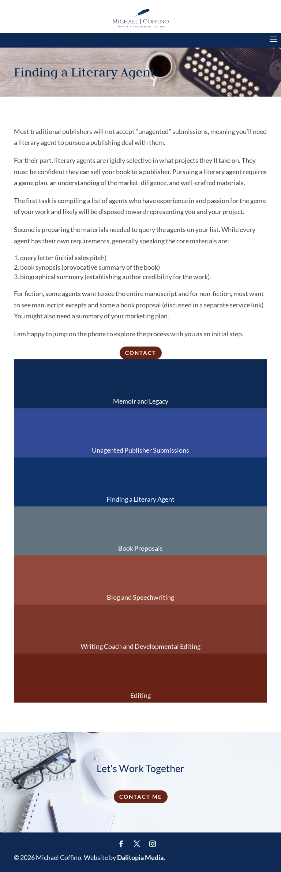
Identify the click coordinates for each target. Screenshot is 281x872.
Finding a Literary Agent (140, 499)
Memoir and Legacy (140, 401)
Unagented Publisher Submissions (140, 450)
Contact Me (140, 796)
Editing (140, 695)
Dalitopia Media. (141, 857)
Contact (140, 352)
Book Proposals (140, 548)
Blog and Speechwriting (140, 597)
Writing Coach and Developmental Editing (140, 646)
